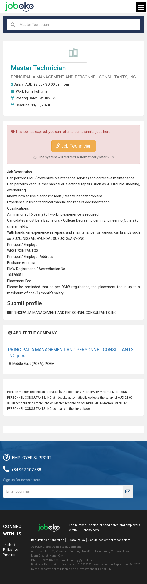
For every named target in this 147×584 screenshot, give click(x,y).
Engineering (113, 220)
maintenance (83, 232)
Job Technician (74, 146)
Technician (49, 68)
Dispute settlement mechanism (108, 540)
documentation (97, 202)
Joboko (19, 6)
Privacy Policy (75, 540)
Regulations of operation (47, 540)
